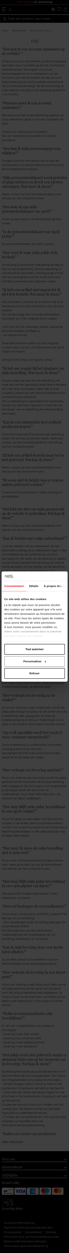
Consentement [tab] (14, 586)
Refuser (34, 673)
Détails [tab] (33, 586)
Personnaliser (34, 661)
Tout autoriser (34, 649)
